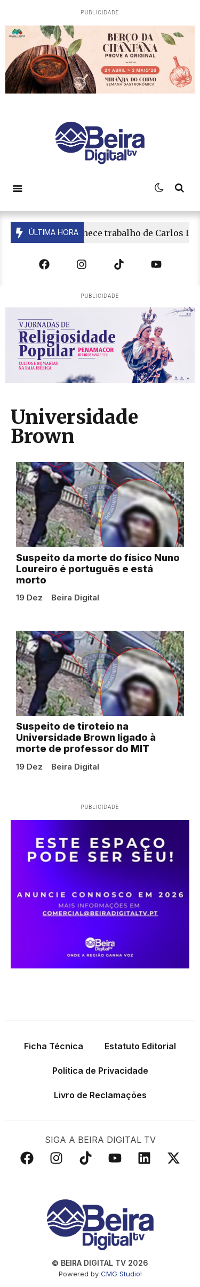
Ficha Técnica (53, 1048)
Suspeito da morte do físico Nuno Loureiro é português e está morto (98, 571)
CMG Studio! (121, 1276)
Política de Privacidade (100, 1073)
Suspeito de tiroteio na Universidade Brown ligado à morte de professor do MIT (86, 740)
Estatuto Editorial (140, 1048)
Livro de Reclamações (100, 1097)
